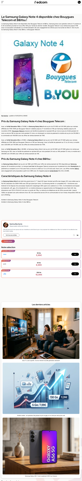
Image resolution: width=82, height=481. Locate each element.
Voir (75, 254)
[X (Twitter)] (74, 235)
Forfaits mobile (8, 241)
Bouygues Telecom (18, 131)
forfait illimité (54, 171)
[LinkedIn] (77, 235)
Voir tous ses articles (11, 235)
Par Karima (4, 116)
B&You (77, 168)
